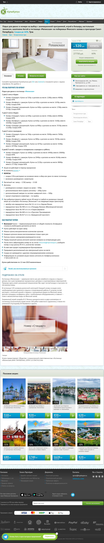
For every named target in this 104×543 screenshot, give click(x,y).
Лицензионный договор (54, 478)
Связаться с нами (78, 478)
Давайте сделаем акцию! (29, 475)
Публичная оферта (52, 481)
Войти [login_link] (80, 2)
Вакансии (4, 481)
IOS (33, 82)
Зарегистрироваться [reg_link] (95, 2)
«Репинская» (29, 91)
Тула (4, 2)
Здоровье (90, 21)
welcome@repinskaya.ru (48, 242)
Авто (26, 21)
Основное (8, 76)
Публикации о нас (7, 478)
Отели (59, 21)
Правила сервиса (7, 483)
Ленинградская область (80, 117)
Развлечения (19, 21)
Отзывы (21, 76)
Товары (41, 21)
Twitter (99, 476)
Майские (82, 21)
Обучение (33, 21)
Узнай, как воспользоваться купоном (22, 269)
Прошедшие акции (27, 481)
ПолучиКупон (73, 21)
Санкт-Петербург (78, 121)
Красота (11, 21)
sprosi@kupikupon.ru (80, 476)
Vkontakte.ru (96, 476)
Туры (47, 21)
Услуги (53, 21)
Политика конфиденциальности (56, 483)
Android (41, 82)
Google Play (38, 494)
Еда (5, 21)
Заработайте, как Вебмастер (30, 478)
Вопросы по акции (37, 76)
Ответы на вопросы (7, 486)
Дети (65, 21)
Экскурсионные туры (79, 113)
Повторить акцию (86, 61)
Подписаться (49, 536)
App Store (25, 494)
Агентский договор (52, 475)
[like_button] (97, 41)
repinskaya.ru (79, 101)
